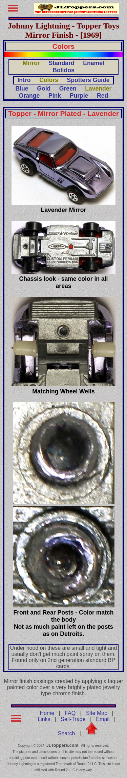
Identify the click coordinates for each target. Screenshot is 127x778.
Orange (29, 95)
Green (68, 88)
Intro (23, 80)
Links (44, 719)
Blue (22, 88)
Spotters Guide (88, 80)
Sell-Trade (73, 719)
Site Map (96, 713)
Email (102, 719)
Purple (79, 95)
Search (66, 733)
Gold (43, 88)
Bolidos (63, 70)
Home (47, 713)
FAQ (70, 713)
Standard (61, 63)
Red (102, 95)
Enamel (93, 63)
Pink (54, 95)
